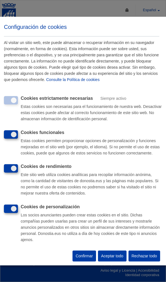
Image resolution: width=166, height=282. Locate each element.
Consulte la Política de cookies (73, 79)
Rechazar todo (144, 256)
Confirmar (84, 256)
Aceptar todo (112, 256)
